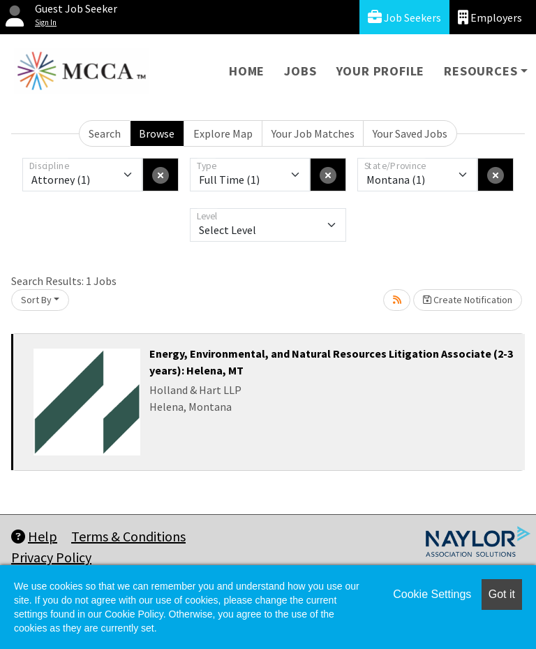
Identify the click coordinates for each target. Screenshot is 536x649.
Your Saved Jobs (410, 133)
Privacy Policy (51, 557)
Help (34, 536)
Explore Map (223, 133)
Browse (156, 133)
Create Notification (467, 299)
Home (247, 71)
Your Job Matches (313, 133)
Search (105, 133)
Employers (490, 17)
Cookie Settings (432, 594)
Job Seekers (404, 17)
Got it (502, 594)
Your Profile (380, 71)
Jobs (300, 71)
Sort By (36, 299)
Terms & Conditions (128, 536)
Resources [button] (480, 71)
